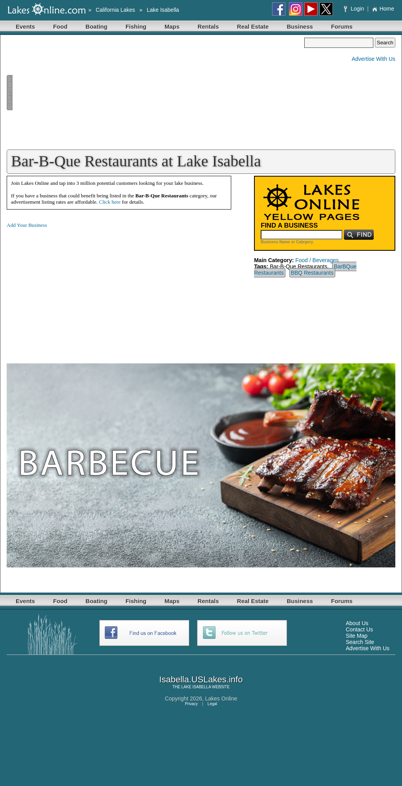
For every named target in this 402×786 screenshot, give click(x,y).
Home (383, 8)
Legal (212, 704)
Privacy (191, 704)
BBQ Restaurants (312, 273)
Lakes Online (221, 698)
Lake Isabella (163, 10)
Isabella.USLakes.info (201, 679)
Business (300, 26)
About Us (357, 623)
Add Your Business (27, 225)
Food (60, 26)
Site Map (356, 636)
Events (25, 26)
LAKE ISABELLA (196, 687)
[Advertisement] (155, 93)
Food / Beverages (317, 260)
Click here (110, 202)
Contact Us (359, 629)
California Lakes (115, 10)
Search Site (360, 642)
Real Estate (253, 26)
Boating (97, 26)
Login (354, 8)
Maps (171, 26)
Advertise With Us (373, 59)
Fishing (136, 26)
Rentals (208, 26)
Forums (342, 26)
